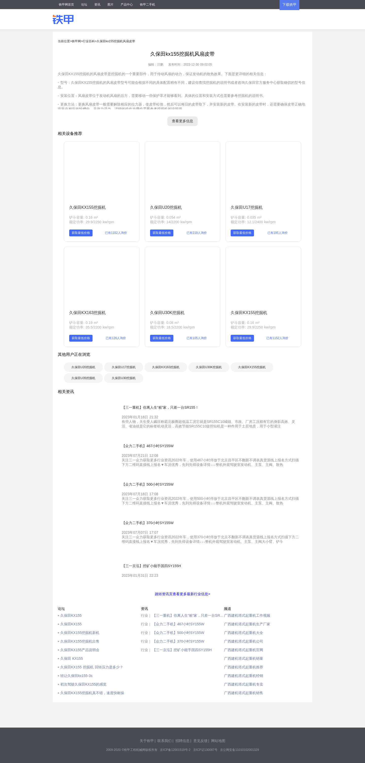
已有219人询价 (197, 233)
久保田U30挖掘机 (124, 378)
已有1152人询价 (116, 233)
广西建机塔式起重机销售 (243, 693)
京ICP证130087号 (205, 750)
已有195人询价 (277, 233)
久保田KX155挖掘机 (87, 207)
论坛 (84, 4)
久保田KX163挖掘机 (87, 313)
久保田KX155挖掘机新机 (79, 633)
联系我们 (164, 741)
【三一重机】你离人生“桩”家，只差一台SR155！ (188, 615)
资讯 (97, 4)
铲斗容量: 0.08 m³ (164, 323)
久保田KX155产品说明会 (79, 650)
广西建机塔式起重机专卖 (243, 684)
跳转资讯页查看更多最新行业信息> (182, 594)
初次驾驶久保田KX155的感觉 (83, 684)
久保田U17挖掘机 (246, 207)
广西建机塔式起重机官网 (243, 650)
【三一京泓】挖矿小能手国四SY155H (182, 650)
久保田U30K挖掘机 (167, 313)
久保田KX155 (71, 615)
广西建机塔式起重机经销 (243, 676)
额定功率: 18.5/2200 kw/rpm (172, 327)
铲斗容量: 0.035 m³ (246, 217)
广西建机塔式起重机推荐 (243, 667)
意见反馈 (200, 741)
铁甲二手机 (147, 4)
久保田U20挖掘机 (166, 207)
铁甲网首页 (66, 4)
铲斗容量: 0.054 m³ (165, 217)
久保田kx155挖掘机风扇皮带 (116, 41)
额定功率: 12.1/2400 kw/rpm (253, 222)
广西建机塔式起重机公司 (243, 641)
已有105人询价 (197, 338)
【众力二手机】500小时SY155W (178, 633)
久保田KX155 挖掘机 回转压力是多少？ (91, 667)
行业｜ (146, 615)
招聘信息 (182, 741)
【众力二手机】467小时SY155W (178, 624)
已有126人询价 (116, 338)
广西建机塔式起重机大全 (243, 633)
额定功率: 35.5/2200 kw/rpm (91, 327)
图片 (110, 4)
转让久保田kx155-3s (76, 676)
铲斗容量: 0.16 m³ (83, 217)
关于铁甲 (147, 741)
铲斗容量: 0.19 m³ (83, 323)
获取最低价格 (81, 233)
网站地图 (218, 741)
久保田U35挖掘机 (83, 378)
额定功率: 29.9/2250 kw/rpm (91, 222)
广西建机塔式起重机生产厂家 (247, 624)
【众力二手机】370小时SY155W (178, 641)
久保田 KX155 (71, 658)
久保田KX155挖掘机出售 (79, 641)
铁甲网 (76, 41)
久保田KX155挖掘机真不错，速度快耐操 (92, 693)
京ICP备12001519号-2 (175, 750)
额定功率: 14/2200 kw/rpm (171, 222)
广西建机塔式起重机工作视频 (247, 615)
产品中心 (127, 4)
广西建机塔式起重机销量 (243, 658)
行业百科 (89, 41)
